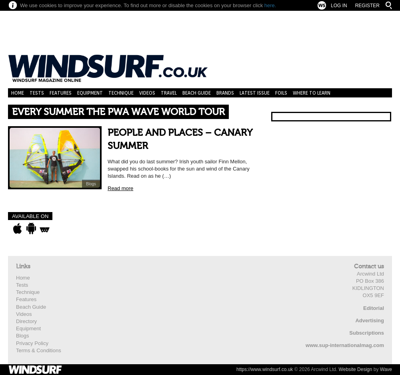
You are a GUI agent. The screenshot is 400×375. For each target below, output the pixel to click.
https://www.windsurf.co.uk (264, 369)
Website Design (355, 369)
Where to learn (311, 93)
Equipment (90, 93)
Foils (281, 93)
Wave (386, 369)
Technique (121, 93)
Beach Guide (196, 93)
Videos (147, 93)
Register (367, 5)
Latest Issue (255, 93)
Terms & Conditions (38, 350)
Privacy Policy (32, 343)
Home (17, 93)
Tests (37, 93)
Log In (339, 5)
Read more (120, 188)
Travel (169, 93)
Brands (225, 93)
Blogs (91, 184)
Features (61, 93)
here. (270, 5)
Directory (26, 321)
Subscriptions (366, 333)
